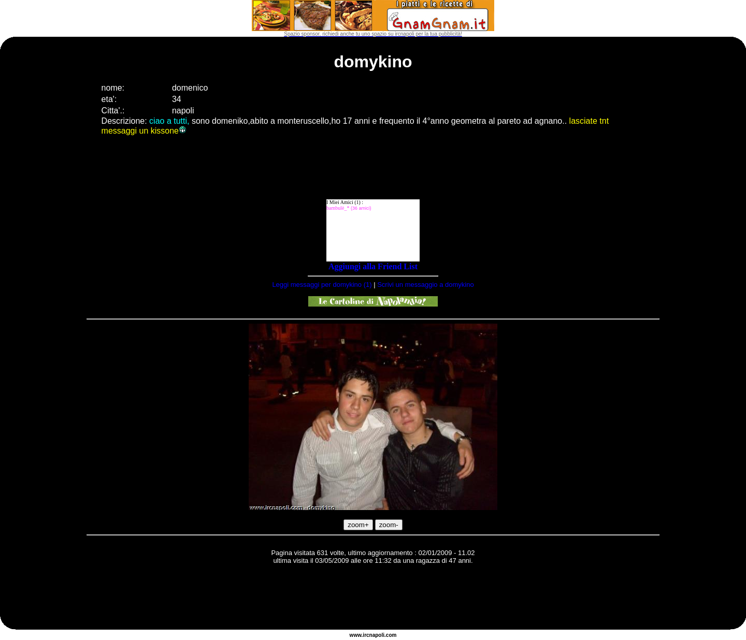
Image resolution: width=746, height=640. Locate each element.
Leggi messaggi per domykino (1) (321, 284)
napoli (376, 635)
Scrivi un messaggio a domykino (425, 284)
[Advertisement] (373, 598)
